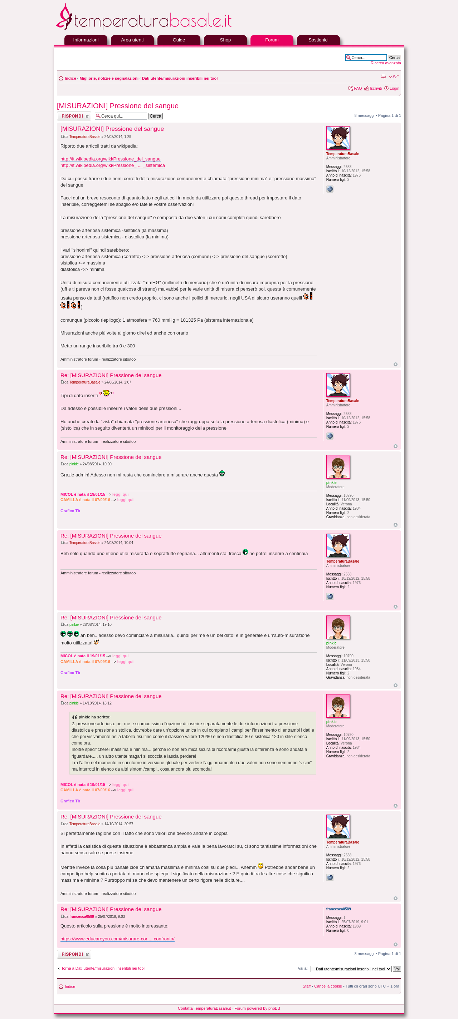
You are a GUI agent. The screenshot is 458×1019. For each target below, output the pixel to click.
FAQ (358, 88)
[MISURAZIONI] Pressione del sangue (118, 106)
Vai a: (302, 968)
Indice (70, 78)
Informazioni (86, 40)
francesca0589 (81, 917)
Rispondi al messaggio (74, 116)
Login (394, 88)
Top (396, 364)
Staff (307, 986)
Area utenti (132, 40)
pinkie (74, 464)
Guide (179, 40)
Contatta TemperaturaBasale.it (204, 1008)
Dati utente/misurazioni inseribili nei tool (180, 78)
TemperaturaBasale (85, 137)
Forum (272, 40)
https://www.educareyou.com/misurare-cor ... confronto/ (117, 938)
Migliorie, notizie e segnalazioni (109, 78)
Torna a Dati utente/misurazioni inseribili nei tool (103, 968)
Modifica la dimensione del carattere (394, 77)
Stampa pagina (383, 77)
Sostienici (318, 40)
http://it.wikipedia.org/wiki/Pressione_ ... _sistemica (112, 165)
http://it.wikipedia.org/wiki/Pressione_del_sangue (110, 159)
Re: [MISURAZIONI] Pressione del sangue (111, 375)
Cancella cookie (328, 986)
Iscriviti (376, 88)
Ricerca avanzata (386, 63)
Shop (225, 40)
